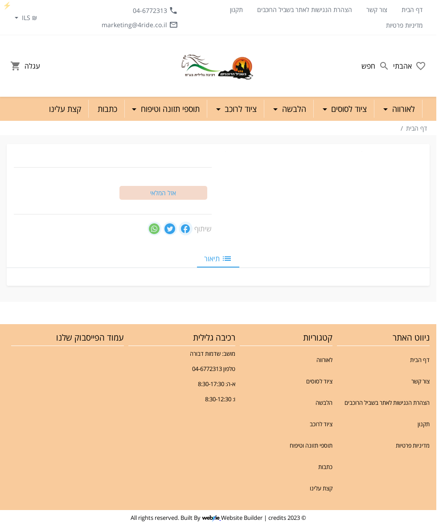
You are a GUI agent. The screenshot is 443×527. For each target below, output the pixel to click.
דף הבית (412, 9)
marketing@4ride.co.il (140, 24)
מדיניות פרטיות (404, 25)
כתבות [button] (107, 108)
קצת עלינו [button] (65, 108)
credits (277, 518)
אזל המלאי (163, 193)
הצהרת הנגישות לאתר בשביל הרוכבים (304, 9)
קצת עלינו (321, 488)
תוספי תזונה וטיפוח (311, 445)
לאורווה (324, 360)
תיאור (218, 258)
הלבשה (324, 403)
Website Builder (242, 518)
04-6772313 (155, 10)
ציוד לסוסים (319, 381)
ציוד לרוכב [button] (239, 108)
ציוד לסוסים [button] (348, 108)
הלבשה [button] (293, 108)
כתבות (325, 467)
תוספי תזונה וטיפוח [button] (169, 108)
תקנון (236, 9)
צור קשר (376, 9)
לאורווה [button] (402, 108)
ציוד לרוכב (321, 424)
